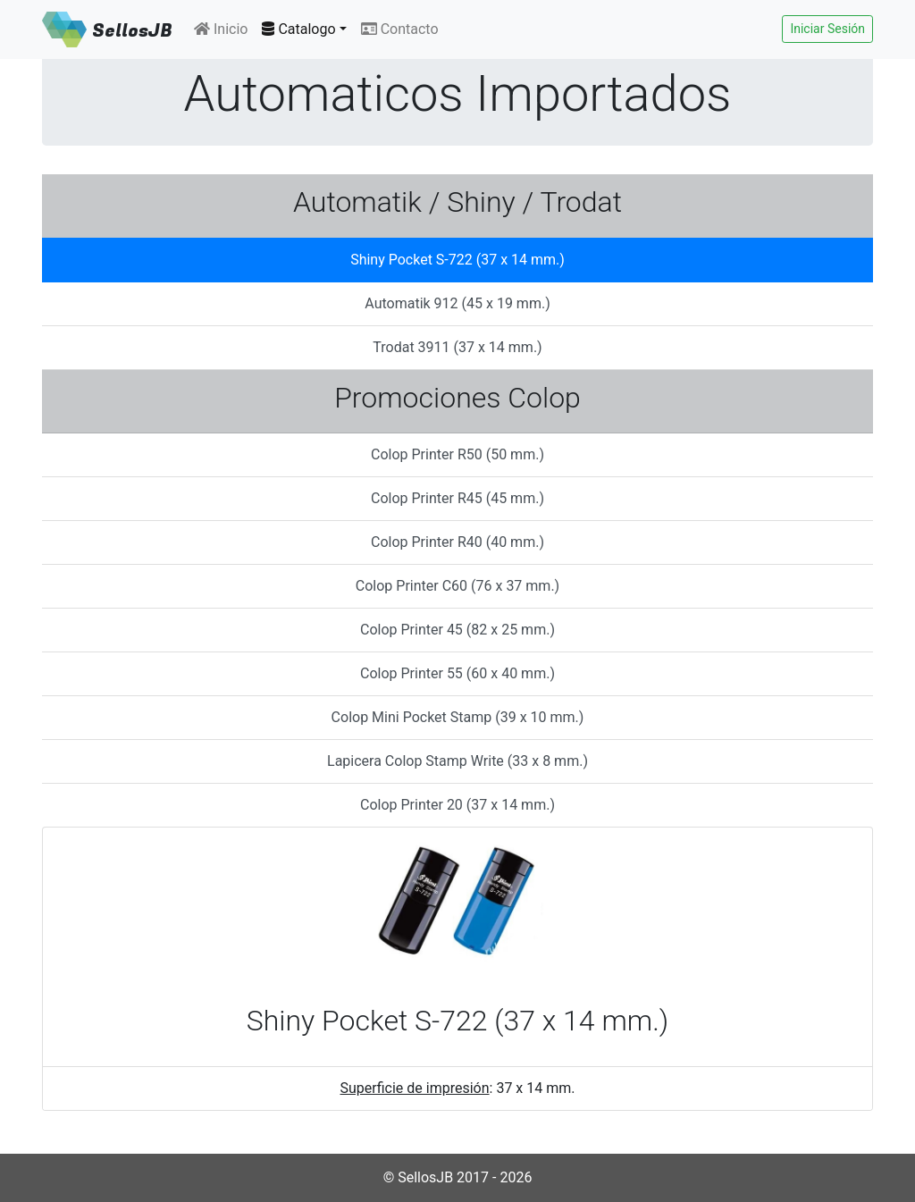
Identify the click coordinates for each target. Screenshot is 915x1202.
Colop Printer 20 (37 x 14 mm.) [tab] (457, 804)
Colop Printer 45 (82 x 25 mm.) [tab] (457, 629)
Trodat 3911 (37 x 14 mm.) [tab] (457, 347)
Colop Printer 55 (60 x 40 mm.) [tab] (457, 673)
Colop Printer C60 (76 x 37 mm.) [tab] (457, 585)
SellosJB (132, 31)
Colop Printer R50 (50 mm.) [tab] (457, 454)
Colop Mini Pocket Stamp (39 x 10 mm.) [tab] (458, 717)
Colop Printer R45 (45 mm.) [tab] (457, 498)
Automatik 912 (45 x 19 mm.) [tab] (457, 303)
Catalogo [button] (298, 29)
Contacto (400, 29)
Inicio (221, 29)
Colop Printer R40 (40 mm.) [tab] (457, 542)
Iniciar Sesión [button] (827, 28)
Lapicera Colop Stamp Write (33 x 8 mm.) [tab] (457, 760)
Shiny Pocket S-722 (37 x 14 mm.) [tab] (457, 259)
